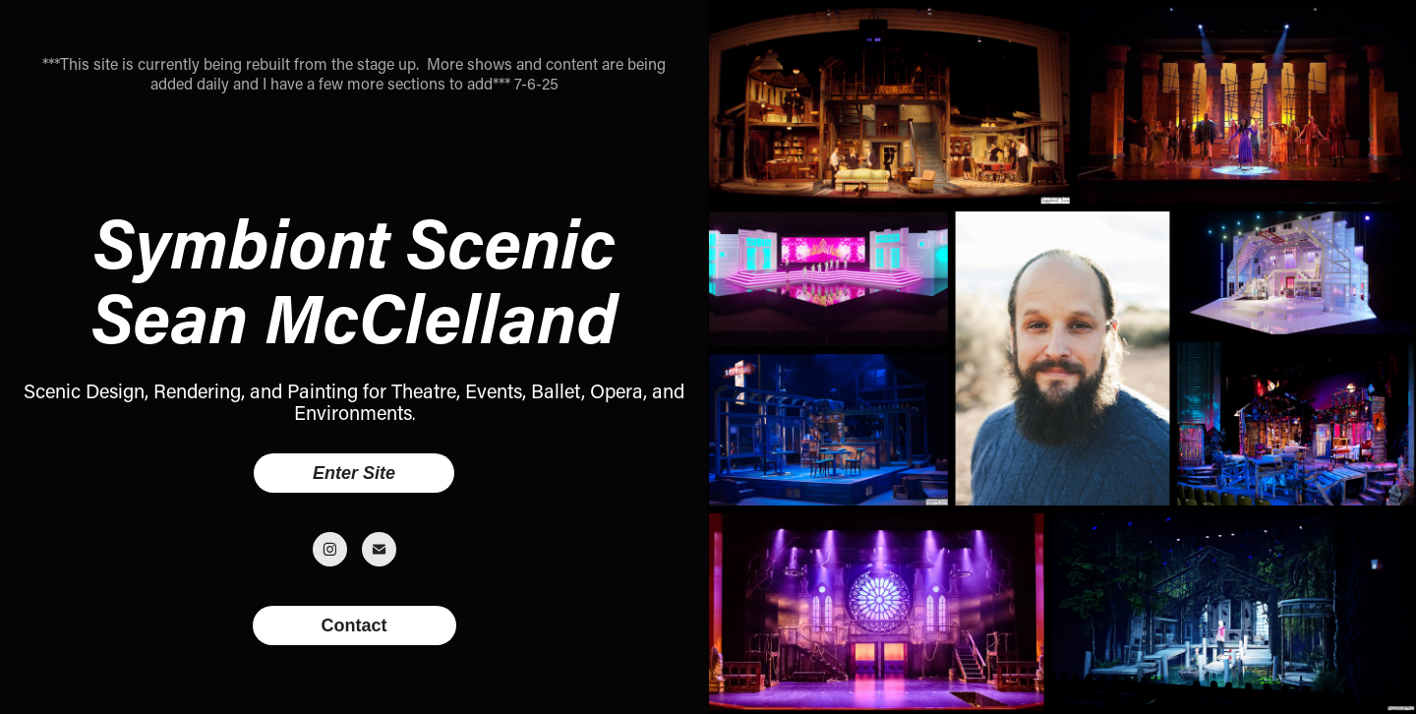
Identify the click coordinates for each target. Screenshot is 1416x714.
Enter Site (354, 473)
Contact (354, 625)
